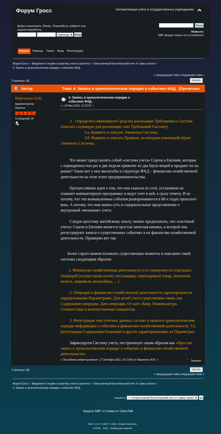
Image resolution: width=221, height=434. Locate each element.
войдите (74, 25)
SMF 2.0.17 (94, 424)
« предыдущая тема (166, 74)
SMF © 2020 (110, 424)
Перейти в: (120, 397)
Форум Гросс (34, 10)
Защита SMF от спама (99, 411)
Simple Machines (127, 424)
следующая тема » (192, 74)
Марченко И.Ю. (29, 98)
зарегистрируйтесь (29, 29)
